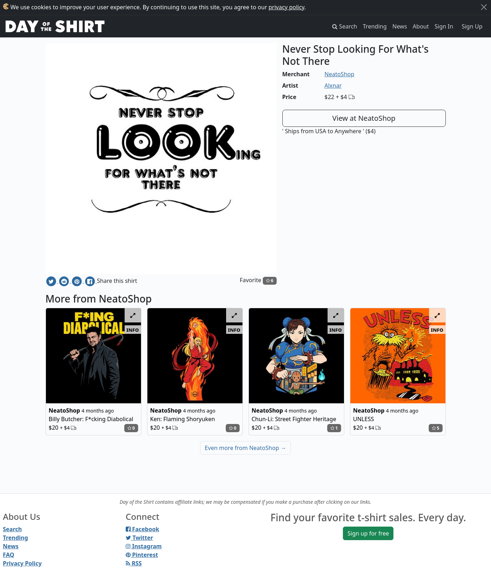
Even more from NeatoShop (245, 448)
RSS (134, 563)
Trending (375, 26)
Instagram (144, 546)
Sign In (444, 26)
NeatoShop (339, 74)
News (399, 26)
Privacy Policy (22, 563)
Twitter (139, 538)
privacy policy (286, 7)
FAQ (8, 555)
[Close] (484, 7)
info (132, 329)
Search (12, 529)
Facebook (142, 529)
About (421, 26)
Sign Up (472, 26)
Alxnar (332, 85)
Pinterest (142, 555)
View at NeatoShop (363, 118)
